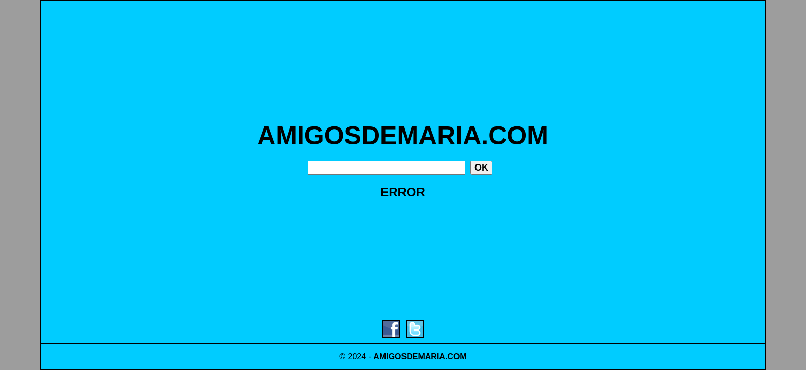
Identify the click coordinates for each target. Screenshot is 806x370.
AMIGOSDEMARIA (409, 356)
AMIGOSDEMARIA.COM (402, 135)
